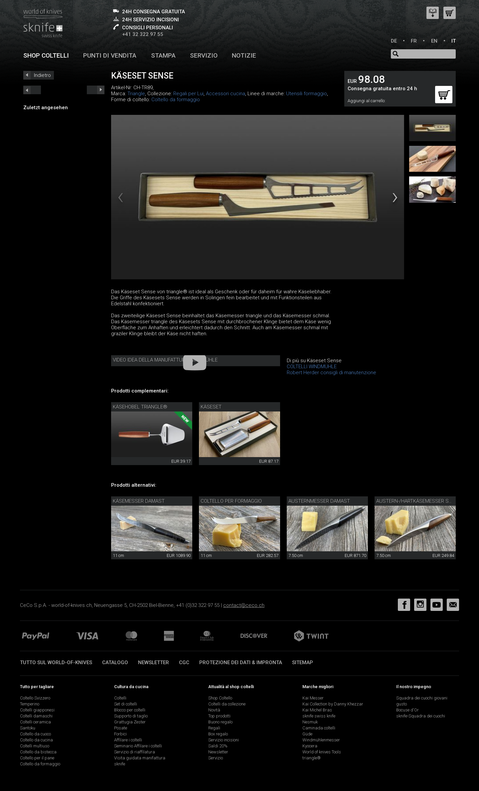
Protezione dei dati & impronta (240, 662)
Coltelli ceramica (35, 721)
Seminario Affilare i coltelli (138, 745)
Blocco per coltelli (129, 709)
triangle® (311, 757)
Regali (214, 727)
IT (453, 41)
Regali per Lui (188, 94)
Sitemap (302, 662)
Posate (120, 727)
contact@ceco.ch (243, 605)
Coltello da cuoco (35, 733)
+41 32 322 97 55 (142, 34)
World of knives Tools (321, 751)
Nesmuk (310, 721)
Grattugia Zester (130, 721)
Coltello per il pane (37, 757)
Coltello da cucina (36, 739)
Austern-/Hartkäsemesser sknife (418, 501)
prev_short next (95, 90)
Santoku (27, 727)
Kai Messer (313, 697)
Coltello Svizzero (35, 697)
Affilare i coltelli (128, 739)
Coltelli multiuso (34, 745)
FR (414, 41)
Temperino (29, 703)
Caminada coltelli (318, 727)
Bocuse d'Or (407, 709)
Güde (307, 733)
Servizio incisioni (223, 739)
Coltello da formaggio (175, 100)
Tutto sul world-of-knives (56, 662)
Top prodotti (219, 715)
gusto (401, 703)
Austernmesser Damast (319, 501)
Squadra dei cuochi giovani (421, 697)
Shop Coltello (220, 697)
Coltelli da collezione (226, 703)
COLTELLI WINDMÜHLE (312, 367)
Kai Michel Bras (317, 709)
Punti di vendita (109, 55)
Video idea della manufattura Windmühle (165, 360)
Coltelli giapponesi (37, 709)
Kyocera (309, 745)
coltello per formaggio (231, 501)
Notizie (244, 55)
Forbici (120, 733)
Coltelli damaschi (36, 715)
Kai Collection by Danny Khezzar (332, 703)
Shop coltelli (46, 55)
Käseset (211, 407)
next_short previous (32, 90)
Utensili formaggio (306, 94)
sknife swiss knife (318, 715)
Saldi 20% (218, 745)
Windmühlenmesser (321, 739)
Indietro (42, 75)
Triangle (136, 94)
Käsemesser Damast (139, 501)
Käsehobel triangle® (140, 407)
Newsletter (153, 662)
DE (394, 41)
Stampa (163, 55)
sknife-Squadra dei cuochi (420, 715)
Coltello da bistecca (38, 751)
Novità (214, 709)
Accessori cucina (225, 94)
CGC (184, 662)
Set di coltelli (125, 703)
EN (434, 41)
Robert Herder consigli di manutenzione (331, 373)
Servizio (204, 55)
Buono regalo (220, 721)
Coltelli (120, 697)
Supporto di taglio (131, 715)
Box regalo (218, 733)
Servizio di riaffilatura (134, 751)
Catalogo (115, 662)
